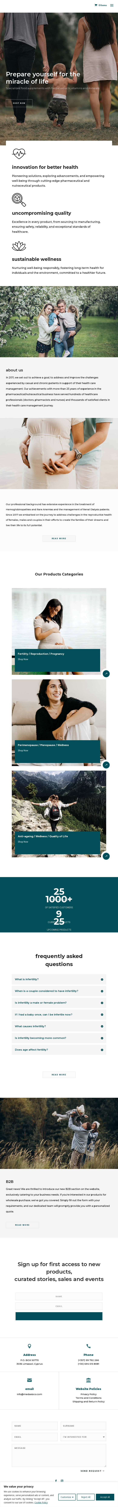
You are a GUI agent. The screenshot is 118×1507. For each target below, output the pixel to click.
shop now (19, 103)
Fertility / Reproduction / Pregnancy (41, 653)
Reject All (85, 1497)
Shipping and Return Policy (89, 1401)
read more (59, 1075)
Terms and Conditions (89, 1397)
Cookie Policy (41, 1502)
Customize (66, 1497)
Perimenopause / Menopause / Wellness (43, 745)
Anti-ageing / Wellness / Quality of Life (43, 836)
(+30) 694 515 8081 (88, 1363)
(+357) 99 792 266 (88, 1360)
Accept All (105, 1497)
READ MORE (59, 538)
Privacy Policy (89, 1394)
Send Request (91, 1470)
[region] (59, 1494)
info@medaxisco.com (29, 1394)
